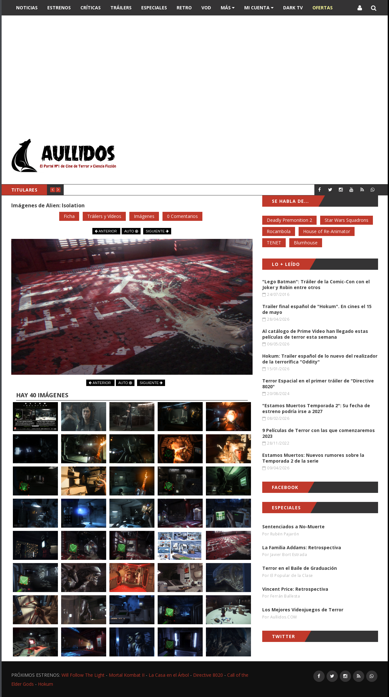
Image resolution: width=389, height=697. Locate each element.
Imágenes (144, 216)
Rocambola (279, 231)
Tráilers (121, 8)
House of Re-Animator (326, 231)
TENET (274, 243)
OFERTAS (322, 8)
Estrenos (59, 8)
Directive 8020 (208, 675)
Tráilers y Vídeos (104, 216)
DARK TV (293, 8)
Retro (184, 8)
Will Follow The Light (83, 675)
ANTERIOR (106, 231)
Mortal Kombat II (126, 675)
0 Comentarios (182, 216)
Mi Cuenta (258, 8)
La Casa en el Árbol (169, 675)
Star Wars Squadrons (346, 220)
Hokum (45, 684)
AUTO (131, 231)
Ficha (69, 216)
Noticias (27, 8)
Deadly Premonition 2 (289, 220)
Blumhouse (306, 243)
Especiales (154, 8)
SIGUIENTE (157, 231)
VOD (206, 8)
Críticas (90, 8)
